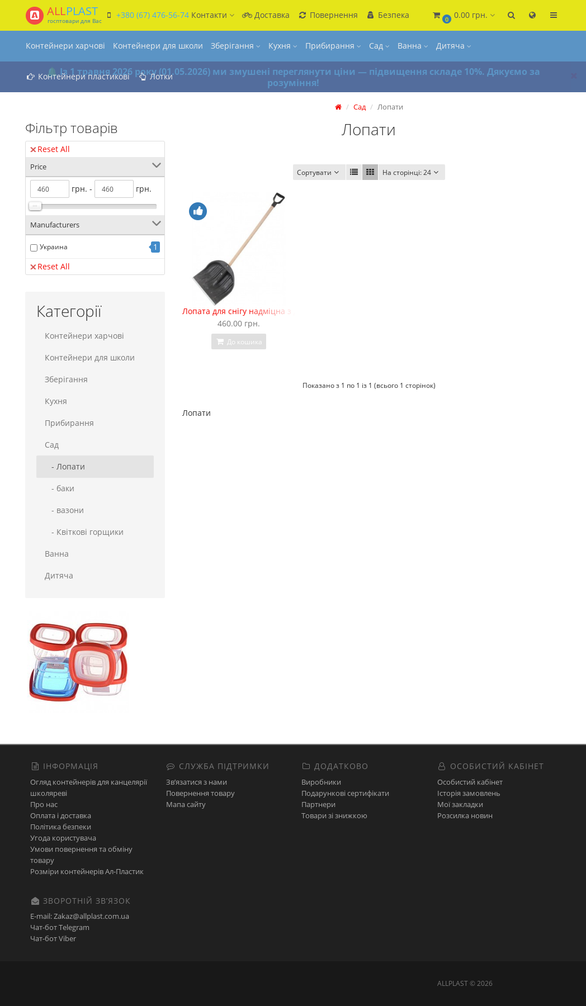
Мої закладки (460, 804)
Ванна (413, 45)
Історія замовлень (468, 793)
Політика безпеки (60, 827)
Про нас (44, 804)
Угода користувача (63, 838)
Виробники (321, 782)
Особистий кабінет (470, 782)
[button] (463, 15)
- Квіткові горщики (84, 531)
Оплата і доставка (60, 815)
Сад (379, 45)
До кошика (238, 342)
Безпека (387, 15)
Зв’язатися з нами (196, 782)
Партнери (318, 804)
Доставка (266, 15)
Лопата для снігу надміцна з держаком (257, 311)
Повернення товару (200, 793)
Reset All (50, 149)
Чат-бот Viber (53, 938)
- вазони (64, 510)
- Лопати (65, 466)
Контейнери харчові (65, 45)
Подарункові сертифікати (345, 793)
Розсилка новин (465, 815)
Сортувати (319, 172)
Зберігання (236, 45)
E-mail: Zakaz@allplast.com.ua (79, 916)
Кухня (282, 45)
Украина (54, 247)
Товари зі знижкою (334, 815)
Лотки (155, 76)
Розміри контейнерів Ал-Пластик (87, 871)
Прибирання (333, 45)
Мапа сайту (186, 804)
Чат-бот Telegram (59, 927)
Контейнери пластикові (78, 76)
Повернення (327, 15)
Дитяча (453, 45)
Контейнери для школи (158, 45)
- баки (59, 488)
